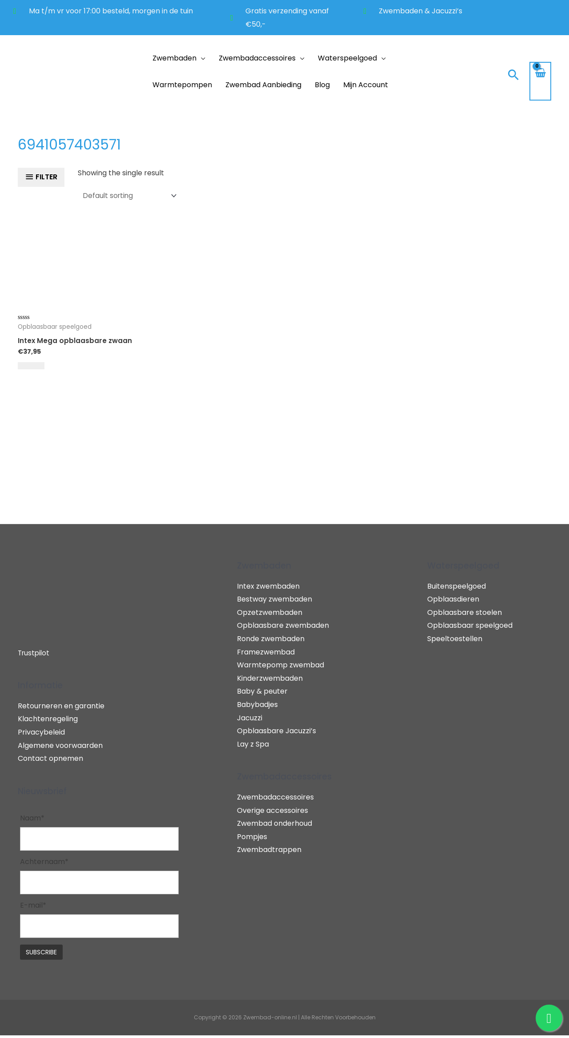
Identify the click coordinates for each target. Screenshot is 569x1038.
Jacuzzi (249, 717)
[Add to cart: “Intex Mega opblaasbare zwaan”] (31, 365)
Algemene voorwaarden (60, 745)
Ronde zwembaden (271, 638)
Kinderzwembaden (270, 678)
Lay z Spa (253, 744)
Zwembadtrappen (269, 849)
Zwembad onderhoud (274, 823)
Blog (322, 85)
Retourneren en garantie (61, 705)
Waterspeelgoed (347, 58)
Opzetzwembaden (269, 612)
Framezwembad (266, 651)
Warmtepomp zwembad (280, 665)
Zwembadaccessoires (257, 58)
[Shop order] (131, 195)
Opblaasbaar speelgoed (470, 625)
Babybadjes (257, 704)
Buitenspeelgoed (456, 586)
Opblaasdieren (453, 599)
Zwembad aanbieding (263, 85)
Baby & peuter (262, 691)
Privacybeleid (41, 732)
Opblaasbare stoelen (464, 612)
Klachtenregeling (48, 719)
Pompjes (252, 836)
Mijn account (365, 85)
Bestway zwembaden (274, 599)
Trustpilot (35, 652)
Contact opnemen (50, 758)
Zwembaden (174, 58)
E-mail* (33, 907)
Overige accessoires (272, 810)
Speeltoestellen (454, 638)
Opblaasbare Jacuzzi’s (276, 731)
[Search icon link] (513, 76)
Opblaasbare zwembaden (283, 625)
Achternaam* (44, 862)
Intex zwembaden (268, 586)
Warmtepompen (182, 85)
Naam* (32, 818)
